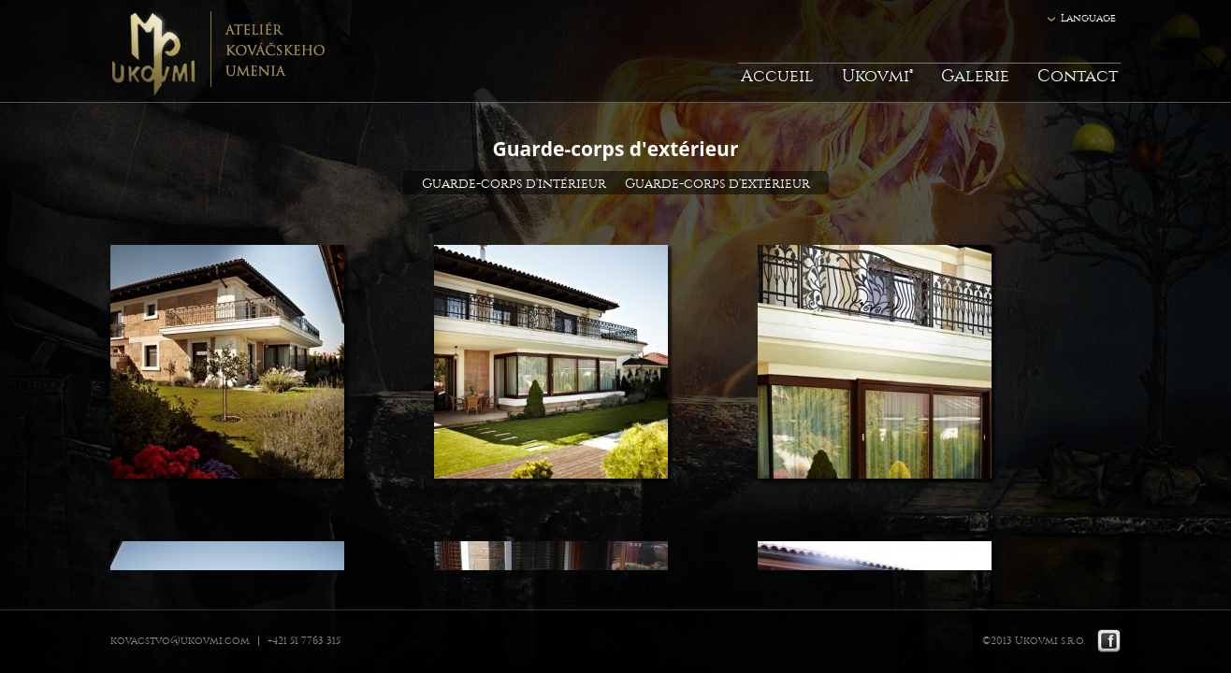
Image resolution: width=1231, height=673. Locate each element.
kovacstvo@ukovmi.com (180, 641)
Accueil (777, 76)
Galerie (975, 76)
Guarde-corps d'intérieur (514, 184)
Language (1088, 18)
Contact (1077, 76)
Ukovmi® (877, 76)
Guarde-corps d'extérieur (717, 184)
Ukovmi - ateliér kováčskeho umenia (217, 51)
